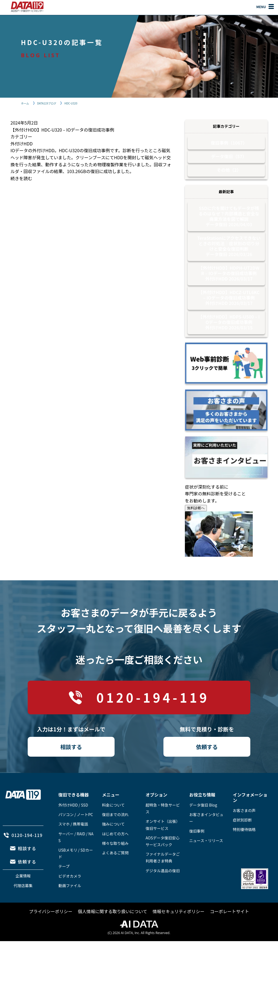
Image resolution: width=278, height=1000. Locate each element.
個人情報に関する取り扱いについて (112, 933)
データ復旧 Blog (203, 826)
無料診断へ (196, 530)
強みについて (113, 845)
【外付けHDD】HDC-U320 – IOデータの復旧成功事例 (62, 129)
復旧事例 (196, 852)
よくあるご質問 (115, 874)
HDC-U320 (77, 103)
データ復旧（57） (229, 160)
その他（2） (229, 176)
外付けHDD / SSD (73, 826)
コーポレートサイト (229, 933)
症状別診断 (242, 841)
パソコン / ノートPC (75, 836)
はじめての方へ (115, 855)
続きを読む (21, 178)
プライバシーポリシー (50, 933)
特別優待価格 (244, 851)
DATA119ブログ (50, 103)
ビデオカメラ (69, 897)
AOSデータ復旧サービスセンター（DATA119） (27, 6)
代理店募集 (23, 907)
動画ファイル (69, 907)
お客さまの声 (244, 832)
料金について (113, 826)
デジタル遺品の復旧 (163, 892)
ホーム (26, 103)
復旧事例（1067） (229, 144)
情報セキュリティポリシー (178, 933)
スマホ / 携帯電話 (73, 845)
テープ (64, 888)
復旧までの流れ (115, 836)
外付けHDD (22, 143)
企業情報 (23, 897)
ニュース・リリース (206, 862)
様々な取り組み (115, 865)
